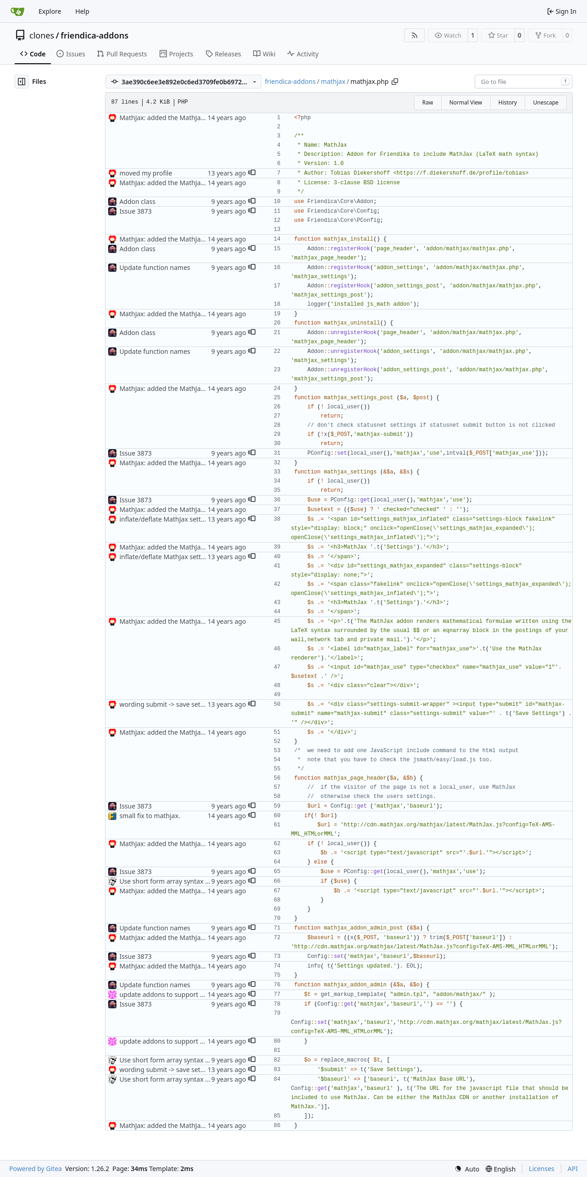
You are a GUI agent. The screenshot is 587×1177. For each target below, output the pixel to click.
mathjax (333, 81)
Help (82, 11)
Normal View (465, 102)
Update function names (154, 267)
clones (41, 35)
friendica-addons (94, 35)
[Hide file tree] (21, 81)
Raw (427, 102)
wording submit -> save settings (167, 704)
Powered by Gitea (35, 1168)
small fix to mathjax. (149, 815)
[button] (251, 173)
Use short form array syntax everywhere (179, 881)
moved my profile (145, 173)
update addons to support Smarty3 (172, 994)
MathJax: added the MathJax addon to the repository (198, 117)
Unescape (545, 102)
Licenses (541, 1168)
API (573, 1168)
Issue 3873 (135, 211)
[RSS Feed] (414, 35)
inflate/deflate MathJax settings (166, 519)
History (507, 102)
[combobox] (523, 81)
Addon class (137, 201)
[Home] (17, 11)
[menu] (466, 1169)
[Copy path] (395, 81)
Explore (50, 11)
